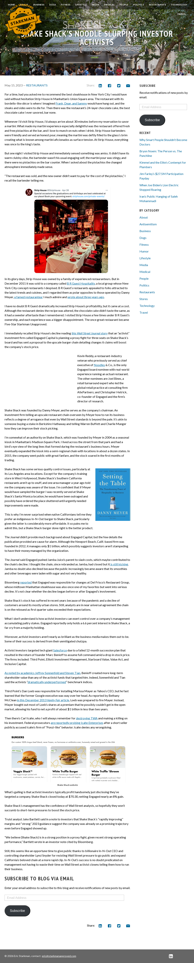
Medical (109, 4)
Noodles (99, 365)
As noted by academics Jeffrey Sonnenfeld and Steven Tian (42, 673)
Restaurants (157, 4)
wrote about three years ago (85, 297)
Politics (138, 4)
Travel (181, 14)
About (143, 217)
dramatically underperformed (47, 682)
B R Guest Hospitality (81, 283)
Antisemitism (148, 224)
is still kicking (119, 564)
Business (145, 231)
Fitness (65, 4)
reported (26, 582)
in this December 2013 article (43, 700)
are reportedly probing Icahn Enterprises (77, 722)
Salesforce (60, 650)
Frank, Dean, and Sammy (71, 103)
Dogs (52, 4)
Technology (179, 4)
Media (95, 4)
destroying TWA (87, 718)
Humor (144, 251)
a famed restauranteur (28, 297)
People (124, 4)
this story (90, 333)
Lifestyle (81, 4)
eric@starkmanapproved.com (59, 956)
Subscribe (17, 911)
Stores (143, 299)
